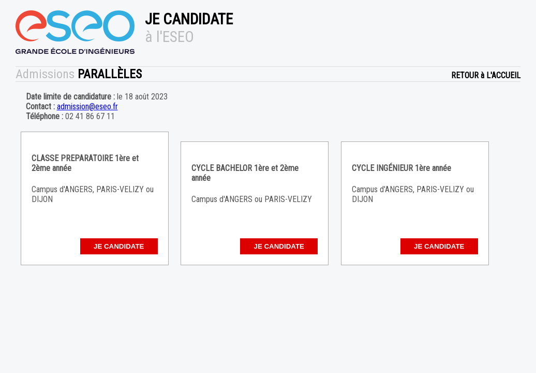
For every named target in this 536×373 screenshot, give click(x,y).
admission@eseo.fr (87, 106)
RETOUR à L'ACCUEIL (485, 75)
